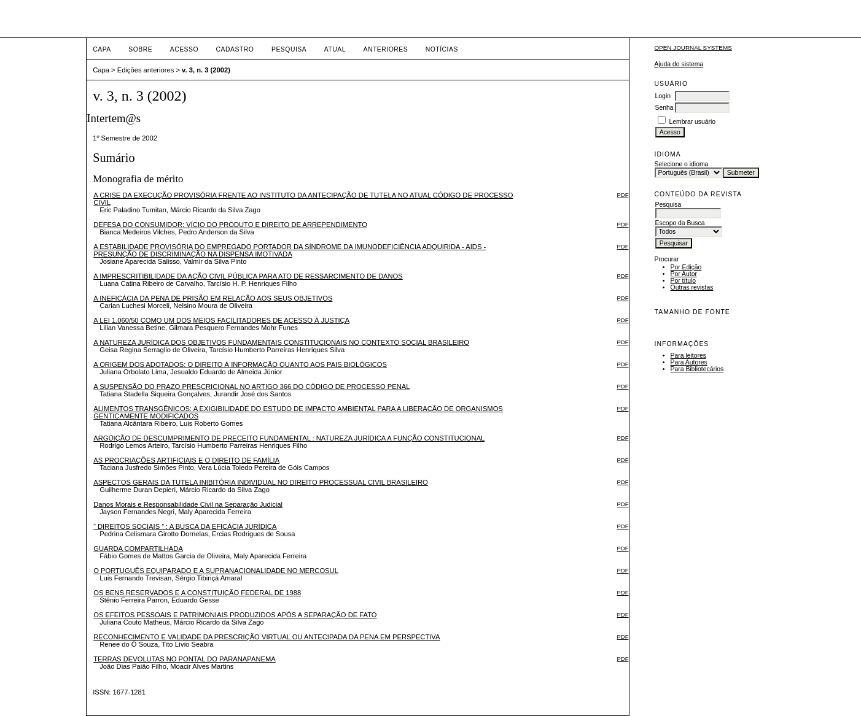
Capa (102, 49)
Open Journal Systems (693, 47)
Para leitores (688, 355)
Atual (335, 49)
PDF (622, 194)
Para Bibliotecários (697, 369)
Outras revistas (692, 287)
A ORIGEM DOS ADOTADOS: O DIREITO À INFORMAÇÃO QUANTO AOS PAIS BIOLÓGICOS (240, 364)
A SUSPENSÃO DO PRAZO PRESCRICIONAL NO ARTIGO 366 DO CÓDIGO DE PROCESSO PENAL (251, 386)
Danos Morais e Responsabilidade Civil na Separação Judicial (187, 504)
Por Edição (686, 267)
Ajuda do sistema (679, 64)
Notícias (442, 49)
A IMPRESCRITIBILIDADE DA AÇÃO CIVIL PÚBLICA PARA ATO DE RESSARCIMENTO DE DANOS (248, 276)
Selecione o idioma (682, 164)
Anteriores (385, 49)
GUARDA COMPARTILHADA (138, 548)
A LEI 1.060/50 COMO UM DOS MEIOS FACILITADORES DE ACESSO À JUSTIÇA (221, 320)
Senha (664, 107)
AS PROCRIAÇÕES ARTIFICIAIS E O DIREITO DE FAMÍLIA (186, 460)
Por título (683, 280)
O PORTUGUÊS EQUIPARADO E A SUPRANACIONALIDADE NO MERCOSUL (215, 570)
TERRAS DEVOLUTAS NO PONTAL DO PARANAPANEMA (184, 659)
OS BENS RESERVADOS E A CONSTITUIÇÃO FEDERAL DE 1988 (197, 592)
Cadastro (235, 49)
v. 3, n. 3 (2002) (206, 70)
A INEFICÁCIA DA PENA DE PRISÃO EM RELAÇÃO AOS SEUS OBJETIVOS (212, 298)
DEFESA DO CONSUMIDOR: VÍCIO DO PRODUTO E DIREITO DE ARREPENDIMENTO (230, 224)
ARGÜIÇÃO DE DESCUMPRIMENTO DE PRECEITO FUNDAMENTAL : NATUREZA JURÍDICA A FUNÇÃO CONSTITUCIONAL (289, 438)
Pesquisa (288, 49)
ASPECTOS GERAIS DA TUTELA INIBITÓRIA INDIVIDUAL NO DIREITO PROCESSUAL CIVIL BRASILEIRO (260, 482)
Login (663, 96)
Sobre (140, 49)
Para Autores (689, 362)
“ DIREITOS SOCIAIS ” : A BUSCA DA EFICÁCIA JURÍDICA (184, 526)
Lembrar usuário (692, 121)
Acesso (184, 49)
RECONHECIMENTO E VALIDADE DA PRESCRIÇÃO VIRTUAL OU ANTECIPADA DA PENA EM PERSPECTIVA (266, 637)
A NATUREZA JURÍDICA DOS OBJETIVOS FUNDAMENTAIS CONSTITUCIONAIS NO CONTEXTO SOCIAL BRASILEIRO (281, 342)
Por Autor (684, 274)
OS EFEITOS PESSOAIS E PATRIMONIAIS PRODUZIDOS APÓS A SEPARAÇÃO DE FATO (234, 614)
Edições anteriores (145, 70)
